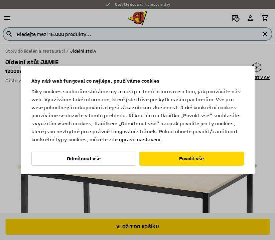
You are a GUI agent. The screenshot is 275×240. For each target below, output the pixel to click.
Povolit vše (191, 158)
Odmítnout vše (84, 158)
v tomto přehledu (105, 115)
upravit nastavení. (140, 139)
